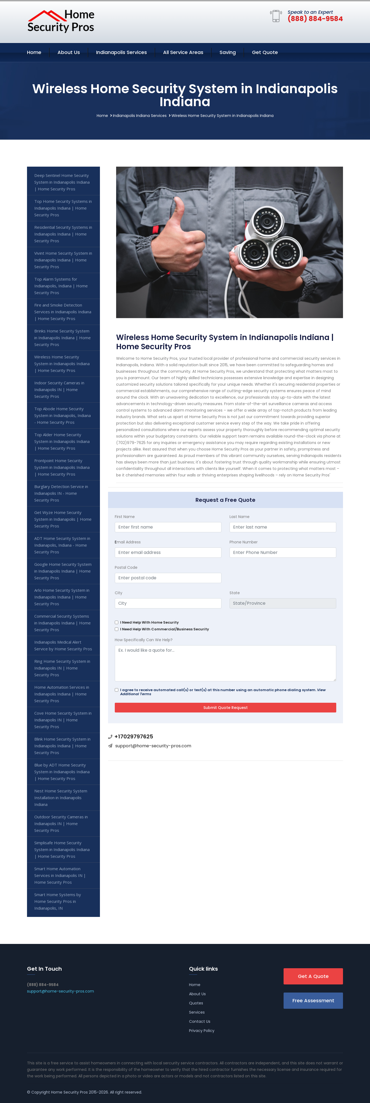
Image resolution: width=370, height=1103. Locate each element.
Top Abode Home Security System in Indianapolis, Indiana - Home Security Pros (62, 415)
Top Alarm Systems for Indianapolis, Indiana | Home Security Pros (61, 285)
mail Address (128, 542)
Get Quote (265, 52)
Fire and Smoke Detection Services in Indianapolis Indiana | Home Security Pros (62, 311)
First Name (125, 516)
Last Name (240, 516)
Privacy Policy (201, 1030)
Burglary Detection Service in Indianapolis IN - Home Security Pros (61, 493)
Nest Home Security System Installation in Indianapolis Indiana (60, 797)
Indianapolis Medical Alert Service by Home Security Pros (63, 645)
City (118, 593)
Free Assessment (313, 1000)
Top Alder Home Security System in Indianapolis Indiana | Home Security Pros (62, 441)
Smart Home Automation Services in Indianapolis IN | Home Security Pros (60, 875)
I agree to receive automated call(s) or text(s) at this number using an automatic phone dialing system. (223, 692)
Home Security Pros (69, 1092)
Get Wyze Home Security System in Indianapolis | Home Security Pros (63, 519)
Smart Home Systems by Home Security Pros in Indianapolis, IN (57, 901)
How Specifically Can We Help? (144, 640)
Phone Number (244, 542)
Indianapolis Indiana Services (140, 115)
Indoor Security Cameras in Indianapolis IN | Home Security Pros (59, 389)
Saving (228, 52)
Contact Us (199, 1021)
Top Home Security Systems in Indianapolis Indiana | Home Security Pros (63, 208)
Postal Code (126, 567)
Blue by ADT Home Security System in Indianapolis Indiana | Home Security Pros (62, 771)
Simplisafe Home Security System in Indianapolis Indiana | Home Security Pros (62, 849)
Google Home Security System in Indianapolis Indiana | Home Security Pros (63, 570)
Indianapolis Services (121, 52)
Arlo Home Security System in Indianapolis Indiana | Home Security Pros (61, 596)
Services (197, 1012)
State (235, 593)
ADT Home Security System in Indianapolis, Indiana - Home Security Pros (62, 545)
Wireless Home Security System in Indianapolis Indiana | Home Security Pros (62, 363)
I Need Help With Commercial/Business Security (164, 629)
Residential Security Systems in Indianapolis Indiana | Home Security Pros (63, 233)
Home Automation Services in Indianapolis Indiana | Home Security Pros (61, 693)
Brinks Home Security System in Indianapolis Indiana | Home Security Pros (62, 337)
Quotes (196, 1003)
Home (34, 52)
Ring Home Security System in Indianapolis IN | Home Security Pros (62, 667)
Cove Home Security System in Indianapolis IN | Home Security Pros (63, 719)
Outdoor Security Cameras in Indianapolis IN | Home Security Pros (61, 823)
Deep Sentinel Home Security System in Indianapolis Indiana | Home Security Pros (62, 182)
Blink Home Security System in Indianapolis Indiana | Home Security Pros (62, 745)
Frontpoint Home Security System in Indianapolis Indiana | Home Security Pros (62, 467)
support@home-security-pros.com (153, 746)
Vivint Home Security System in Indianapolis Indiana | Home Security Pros (63, 259)
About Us (69, 52)
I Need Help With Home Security (149, 622)
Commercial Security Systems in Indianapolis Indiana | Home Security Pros (62, 622)
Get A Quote (313, 976)
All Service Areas (183, 52)
